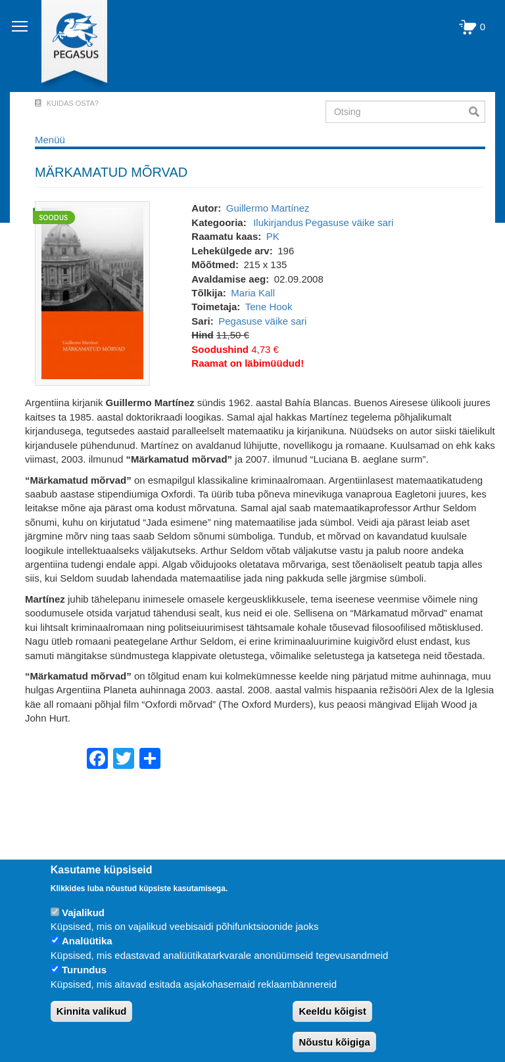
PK (272, 236)
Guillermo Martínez (268, 208)
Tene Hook (269, 306)
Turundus (84, 969)
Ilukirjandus (278, 222)
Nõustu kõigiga (334, 1042)
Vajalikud (83, 912)
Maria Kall (253, 292)
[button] (92, 292)
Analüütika (87, 940)
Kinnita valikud (92, 1011)
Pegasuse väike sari (349, 222)
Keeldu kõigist (332, 1011)
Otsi (477, 112)
